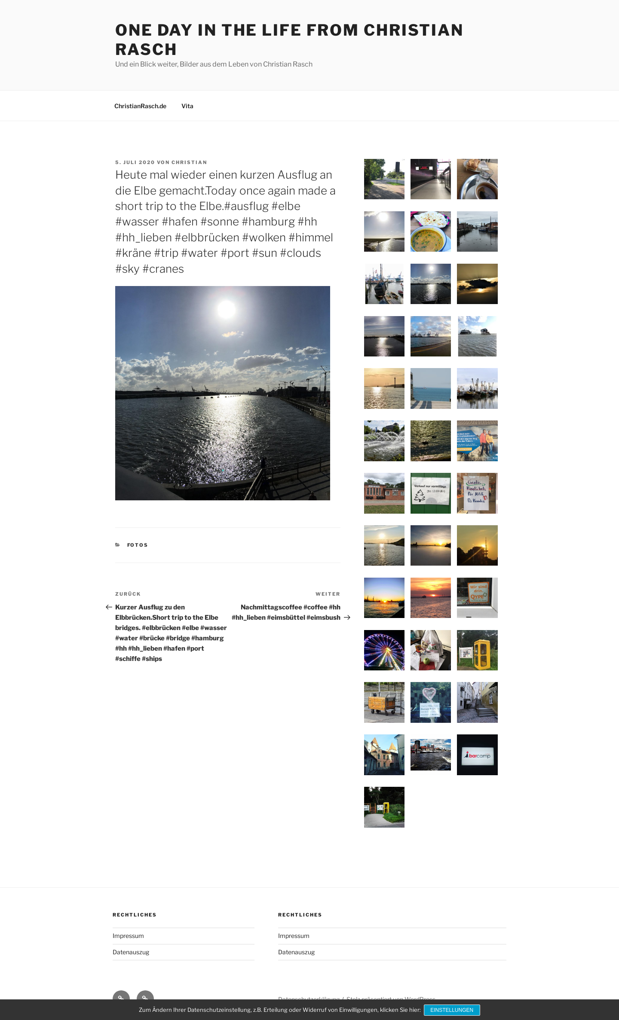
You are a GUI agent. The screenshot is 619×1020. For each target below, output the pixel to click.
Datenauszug (131, 952)
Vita (187, 106)
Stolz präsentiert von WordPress (390, 999)
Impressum (128, 935)
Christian (189, 162)
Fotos (138, 545)
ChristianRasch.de (140, 106)
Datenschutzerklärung (309, 999)
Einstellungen (452, 1011)
